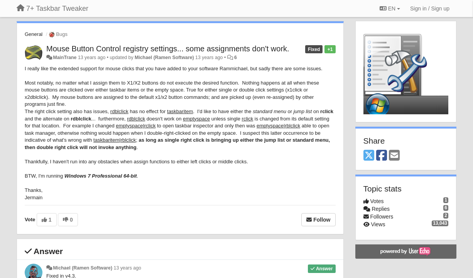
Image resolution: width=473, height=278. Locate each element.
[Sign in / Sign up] (430, 8)
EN (390, 8)
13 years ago (127, 268)
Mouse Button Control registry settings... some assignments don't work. (167, 48)
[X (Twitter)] (368, 156)
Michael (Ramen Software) (164, 57)
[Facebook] (381, 156)
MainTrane (64, 57)
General (33, 34)
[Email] (394, 156)
